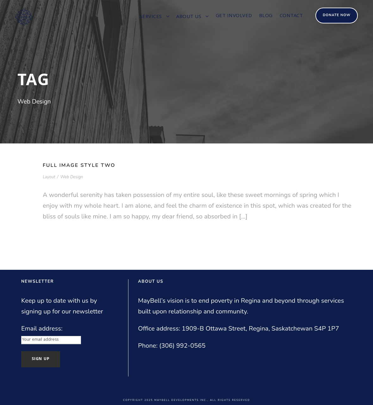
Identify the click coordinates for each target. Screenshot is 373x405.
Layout (49, 177)
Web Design (71, 177)
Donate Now (337, 15)
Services (151, 17)
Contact (291, 16)
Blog (266, 16)
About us (188, 17)
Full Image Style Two (79, 165)
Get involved (234, 16)
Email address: (42, 328)
